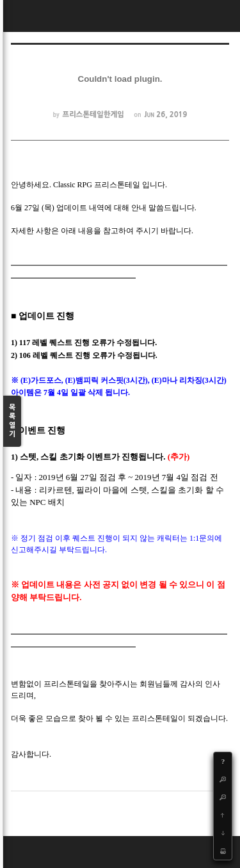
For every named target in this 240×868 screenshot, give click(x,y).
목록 (12, 421)
